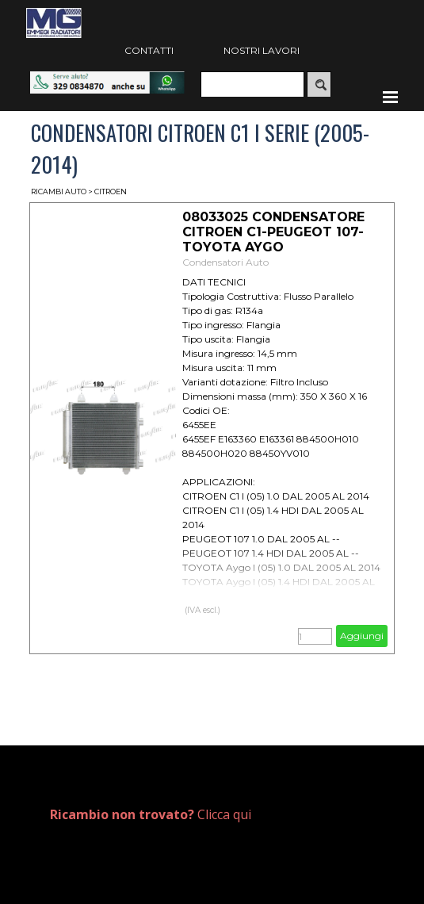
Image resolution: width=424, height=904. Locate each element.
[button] (107, 78)
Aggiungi (362, 636)
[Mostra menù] (391, 97)
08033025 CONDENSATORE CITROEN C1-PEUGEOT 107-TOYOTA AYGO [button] (273, 232)
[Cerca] (252, 84)
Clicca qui (150, 814)
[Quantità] (315, 636)
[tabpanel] (220, 815)
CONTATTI (149, 50)
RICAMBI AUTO (58, 191)
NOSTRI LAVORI (261, 50)
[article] (212, 428)
